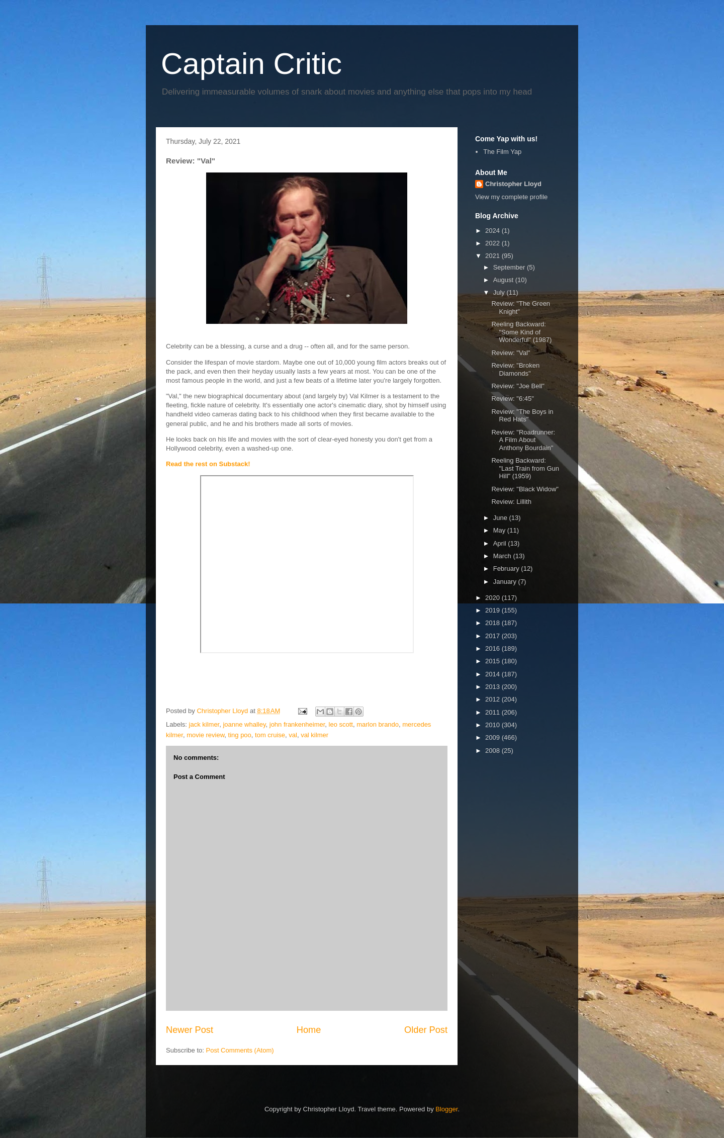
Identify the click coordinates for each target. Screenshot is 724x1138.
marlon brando (377, 724)
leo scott (341, 724)
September (510, 267)
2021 (493, 255)
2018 (493, 623)
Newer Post (189, 1030)
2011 (493, 712)
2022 (493, 243)
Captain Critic (251, 63)
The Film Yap (502, 151)
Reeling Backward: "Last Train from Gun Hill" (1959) (525, 468)
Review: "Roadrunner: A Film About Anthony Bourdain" (523, 440)
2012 (493, 699)
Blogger (446, 1109)
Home (309, 1030)
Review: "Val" (510, 353)
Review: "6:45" (512, 398)
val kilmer (314, 735)
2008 (493, 750)
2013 (493, 686)
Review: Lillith (511, 501)
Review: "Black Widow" (525, 489)
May (500, 530)
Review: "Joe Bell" (517, 386)
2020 (493, 597)
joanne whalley (244, 724)
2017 (493, 636)
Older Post (425, 1030)
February (507, 568)
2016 (493, 648)
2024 (493, 230)
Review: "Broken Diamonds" (515, 369)
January (505, 581)
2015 (493, 661)
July (500, 292)
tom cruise (270, 735)
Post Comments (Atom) (240, 1050)
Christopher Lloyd (513, 184)
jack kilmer (204, 724)
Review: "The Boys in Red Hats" (522, 415)
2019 (493, 610)
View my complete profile (511, 197)
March (503, 556)
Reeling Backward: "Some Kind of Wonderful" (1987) (521, 331)
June (501, 517)
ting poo (239, 735)
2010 (493, 725)
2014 (493, 674)
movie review (205, 735)
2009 (493, 737)
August (504, 280)
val (293, 735)
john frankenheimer (297, 724)
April (500, 543)
